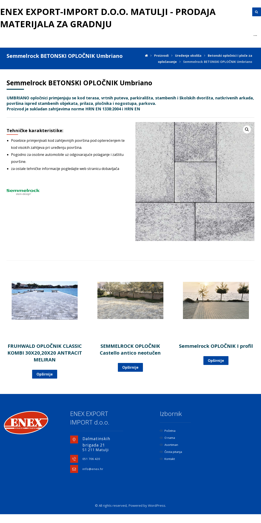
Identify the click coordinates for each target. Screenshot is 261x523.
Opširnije (45, 374)
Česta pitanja (171, 452)
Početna (167, 431)
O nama (167, 438)
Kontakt (167, 459)
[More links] (255, 35)
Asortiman (169, 445)
